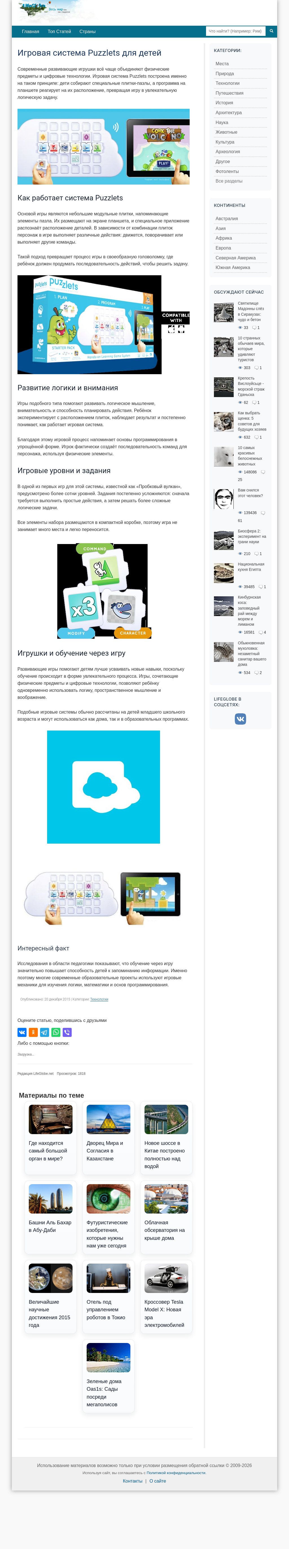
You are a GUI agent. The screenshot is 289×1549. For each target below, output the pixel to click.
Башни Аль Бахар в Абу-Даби (51, 1208)
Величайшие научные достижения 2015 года (51, 1296)
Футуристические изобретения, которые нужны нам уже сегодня (108, 1216)
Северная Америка (236, 257)
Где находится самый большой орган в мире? (51, 1133)
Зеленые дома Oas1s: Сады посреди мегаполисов (108, 1375)
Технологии (99, 999)
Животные (226, 132)
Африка (224, 238)
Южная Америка (233, 267)
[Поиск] (271, 31)
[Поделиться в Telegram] (44, 1032)
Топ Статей (59, 31)
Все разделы (229, 181)
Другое (223, 161)
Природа (225, 73)
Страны (88, 31)
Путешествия (230, 93)
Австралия (227, 218)
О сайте (158, 1481)
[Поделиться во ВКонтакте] (22, 1032)
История (224, 102)
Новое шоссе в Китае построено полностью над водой (166, 1137)
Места (222, 63)
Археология (228, 151)
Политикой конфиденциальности (176, 1473)
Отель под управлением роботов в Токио (108, 1292)
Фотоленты (227, 171)
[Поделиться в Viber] (67, 1032)
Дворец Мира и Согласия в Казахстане (108, 1133)
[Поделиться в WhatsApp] (55, 1032)
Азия (221, 228)
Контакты (133, 1481)
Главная (30, 31)
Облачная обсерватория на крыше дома (166, 1212)
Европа (223, 248)
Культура (225, 142)
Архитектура (229, 112)
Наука (222, 122)
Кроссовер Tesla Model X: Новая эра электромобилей (166, 1296)
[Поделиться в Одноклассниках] (33, 1032)
